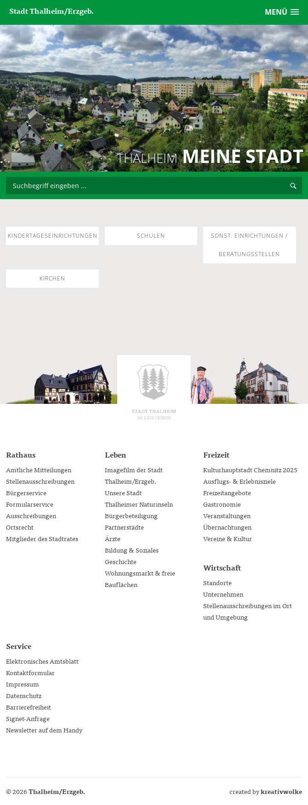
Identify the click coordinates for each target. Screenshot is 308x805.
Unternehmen (223, 594)
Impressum (22, 684)
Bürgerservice (26, 492)
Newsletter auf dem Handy (44, 730)
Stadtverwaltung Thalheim (154, 392)
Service (18, 646)
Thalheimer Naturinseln (139, 504)
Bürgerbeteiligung (131, 515)
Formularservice (29, 504)
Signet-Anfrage (28, 718)
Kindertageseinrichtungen (52, 236)
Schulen (151, 236)
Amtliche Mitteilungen (38, 469)
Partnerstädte (124, 527)
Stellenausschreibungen (40, 481)
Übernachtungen (227, 527)
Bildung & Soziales (132, 550)
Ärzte (112, 538)
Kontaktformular (30, 672)
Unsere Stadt (123, 492)
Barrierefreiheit (28, 707)
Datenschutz (23, 695)
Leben (115, 454)
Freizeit (216, 454)
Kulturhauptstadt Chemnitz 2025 (250, 469)
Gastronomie (222, 504)
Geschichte (121, 561)
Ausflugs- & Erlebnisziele (239, 481)
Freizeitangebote (227, 492)
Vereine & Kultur (227, 538)
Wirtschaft (222, 567)
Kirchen (52, 278)
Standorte (217, 582)
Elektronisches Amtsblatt (42, 661)
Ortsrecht (20, 527)
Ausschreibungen (31, 515)
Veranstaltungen (227, 515)
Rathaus (20, 454)
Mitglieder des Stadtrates (42, 538)
